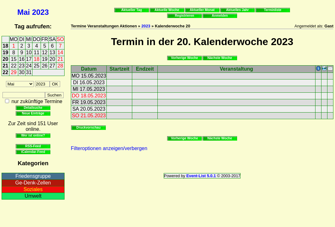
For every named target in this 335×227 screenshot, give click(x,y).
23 (22, 65)
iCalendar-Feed (33, 152)
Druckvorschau (89, 127)
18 (5, 46)
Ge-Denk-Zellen (33, 182)
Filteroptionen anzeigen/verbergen (109, 148)
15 (14, 59)
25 (36, 65)
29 (14, 72)
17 (29, 59)
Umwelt (33, 196)
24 (29, 65)
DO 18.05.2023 (89, 95)
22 (14, 65)
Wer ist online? (33, 135)
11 (36, 52)
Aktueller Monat (202, 10)
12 (45, 52)
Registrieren (184, 15)
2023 (40, 12)
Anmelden (220, 15)
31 (29, 72)
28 (60, 65)
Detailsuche (33, 107)
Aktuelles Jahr (237, 10)
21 (60, 59)
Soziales (33, 189)
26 (45, 65)
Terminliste (272, 10)
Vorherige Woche (184, 58)
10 (29, 52)
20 (5, 59)
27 (52, 65)
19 (5, 52)
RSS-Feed (33, 146)
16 (22, 59)
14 (60, 52)
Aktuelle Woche (167, 10)
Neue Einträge (33, 113)
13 (52, 52)
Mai (23, 12)
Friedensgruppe (33, 176)
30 (22, 72)
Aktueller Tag (131, 10)
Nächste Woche (219, 58)
